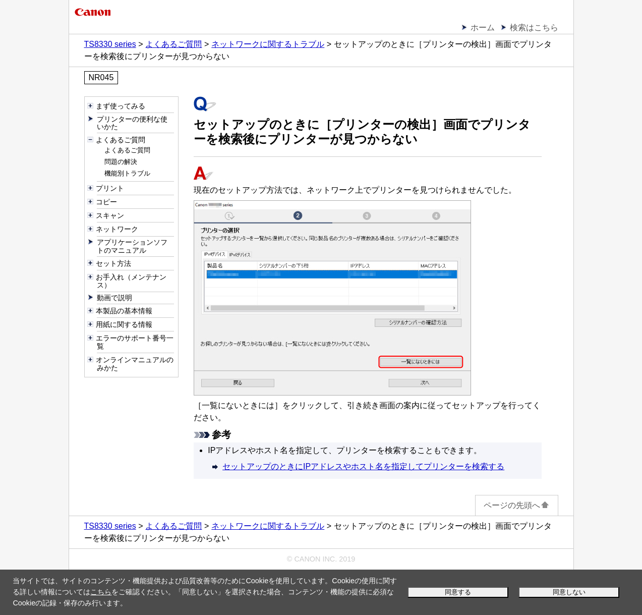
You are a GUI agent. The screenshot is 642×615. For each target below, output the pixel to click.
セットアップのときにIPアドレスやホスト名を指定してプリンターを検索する (363, 466)
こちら (100, 592)
